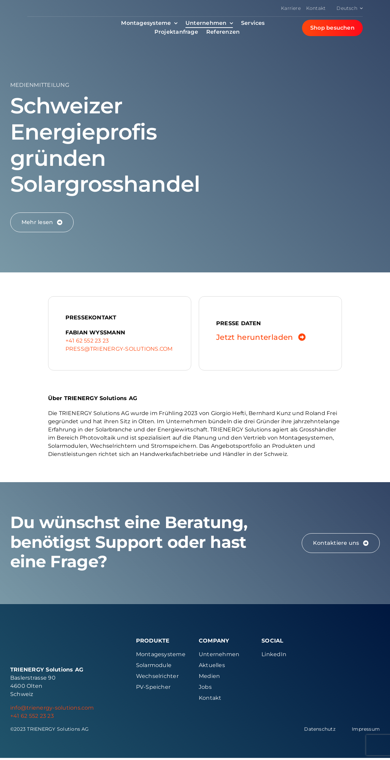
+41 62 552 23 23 (87, 340)
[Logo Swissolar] (352, 641)
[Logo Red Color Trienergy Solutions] (58, 19)
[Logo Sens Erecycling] (352, 671)
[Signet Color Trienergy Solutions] (18, 641)
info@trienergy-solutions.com (52, 710)
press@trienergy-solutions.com (119, 349)
